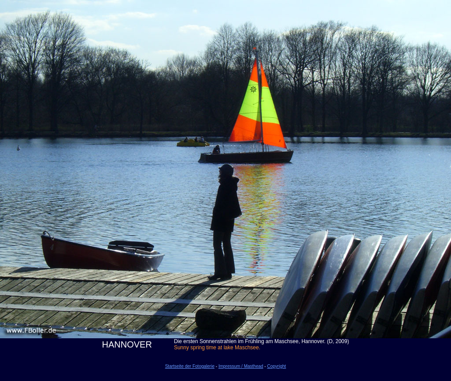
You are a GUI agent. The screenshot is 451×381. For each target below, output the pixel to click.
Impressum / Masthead (240, 366)
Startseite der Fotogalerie (189, 366)
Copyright (276, 366)
